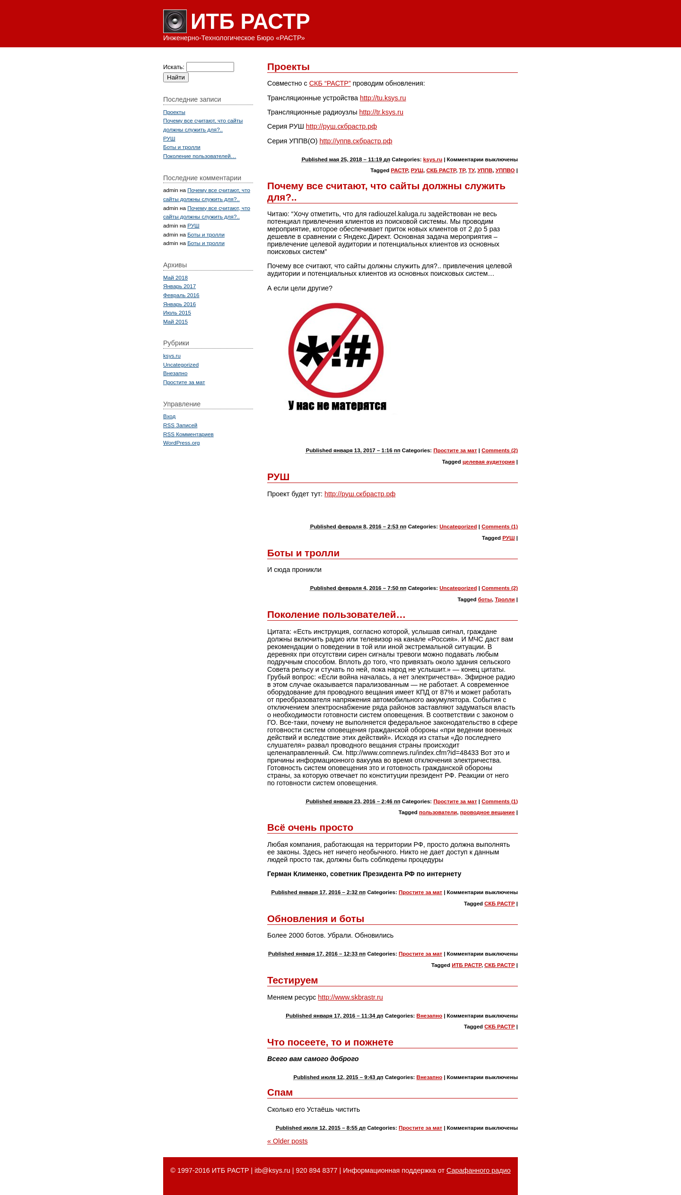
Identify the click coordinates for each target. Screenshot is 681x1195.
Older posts (287, 1141)
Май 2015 (175, 321)
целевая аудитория (489, 462)
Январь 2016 (179, 304)
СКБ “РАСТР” (330, 83)
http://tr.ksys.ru (381, 112)
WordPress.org (181, 442)
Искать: (173, 66)
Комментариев (188, 434)
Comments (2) (499, 450)
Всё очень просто (310, 827)
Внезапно (430, 1016)
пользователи (438, 812)
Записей (180, 425)
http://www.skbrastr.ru (350, 997)
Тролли (505, 599)
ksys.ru (432, 159)
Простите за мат (455, 450)
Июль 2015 (177, 312)
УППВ (484, 170)
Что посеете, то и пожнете (330, 1042)
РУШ (417, 170)
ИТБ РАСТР (250, 21)
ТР (462, 170)
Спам (280, 1092)
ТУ (471, 170)
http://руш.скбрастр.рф (341, 126)
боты (485, 599)
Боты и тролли (303, 552)
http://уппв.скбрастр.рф (355, 141)
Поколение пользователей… (336, 614)
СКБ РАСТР (441, 170)
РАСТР (399, 170)
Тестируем (292, 980)
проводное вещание (487, 812)
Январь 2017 (179, 286)
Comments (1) (499, 526)
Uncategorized (458, 526)
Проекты (288, 66)
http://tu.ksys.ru (383, 98)
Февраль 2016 (181, 295)
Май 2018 (175, 277)
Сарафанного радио (478, 1170)
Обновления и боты (315, 918)
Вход (169, 416)
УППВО (505, 170)
